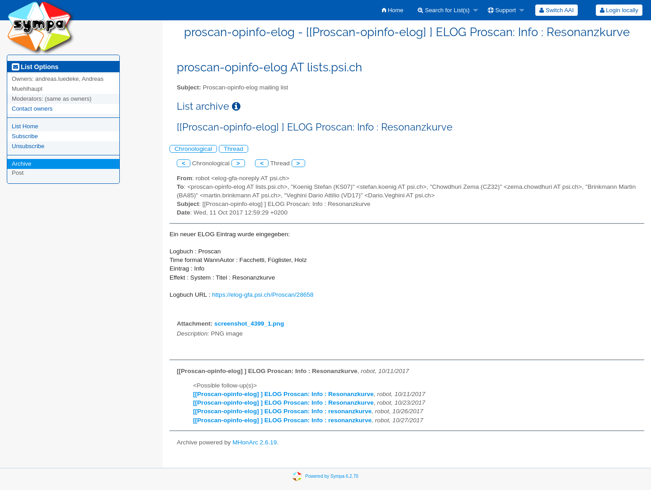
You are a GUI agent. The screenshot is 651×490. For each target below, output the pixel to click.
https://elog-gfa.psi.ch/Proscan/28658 (262, 294)
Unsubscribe (28, 146)
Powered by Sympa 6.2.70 (331, 476)
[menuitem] (392, 10)
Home (392, 10)
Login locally (619, 10)
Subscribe (25, 136)
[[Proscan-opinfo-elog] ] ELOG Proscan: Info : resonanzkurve (282, 411)
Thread (233, 148)
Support (502, 10)
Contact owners (32, 108)
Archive (21, 163)
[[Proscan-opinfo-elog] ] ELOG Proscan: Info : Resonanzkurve (283, 394)
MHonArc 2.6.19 (254, 442)
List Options (35, 66)
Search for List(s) (444, 10)
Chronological (193, 148)
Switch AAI (556, 10)
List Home (25, 126)
